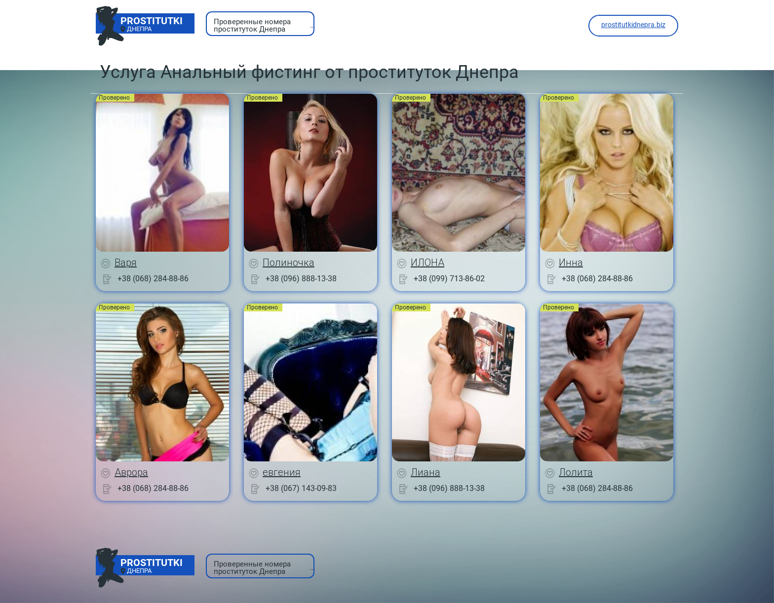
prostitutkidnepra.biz (633, 25)
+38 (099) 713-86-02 (449, 278)
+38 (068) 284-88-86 (153, 278)
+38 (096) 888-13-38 (301, 278)
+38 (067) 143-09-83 (301, 488)
